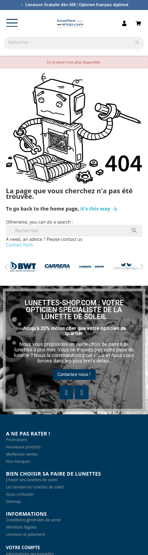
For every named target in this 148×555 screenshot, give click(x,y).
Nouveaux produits (23, 446)
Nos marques (18, 461)
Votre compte (23, 547)
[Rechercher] (74, 42)
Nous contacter (20, 494)
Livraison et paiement (25, 534)
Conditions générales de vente (33, 519)
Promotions (16, 439)
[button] (74, 374)
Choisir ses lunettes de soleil (31, 479)
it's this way (99, 208)
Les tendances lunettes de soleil (35, 487)
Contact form (19, 245)
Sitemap (13, 501)
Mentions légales (21, 527)
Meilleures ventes (22, 454)
